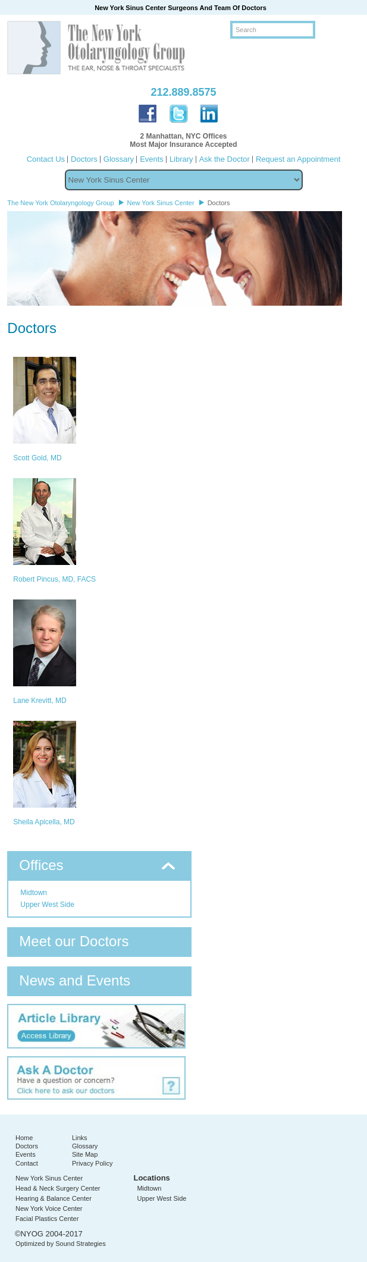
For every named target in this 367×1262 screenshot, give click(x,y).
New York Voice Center (49, 1208)
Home (24, 1137)
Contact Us (46, 159)
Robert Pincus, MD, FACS (54, 579)
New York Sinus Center (49, 1178)
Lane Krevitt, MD (39, 700)
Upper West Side (47, 904)
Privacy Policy (92, 1163)
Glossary (118, 159)
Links (79, 1137)
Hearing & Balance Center (53, 1198)
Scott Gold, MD (37, 458)
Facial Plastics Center (47, 1218)
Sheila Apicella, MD (43, 822)
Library (181, 159)
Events (152, 159)
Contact (26, 1163)
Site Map (85, 1154)
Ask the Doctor (224, 159)
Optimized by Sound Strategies (60, 1243)
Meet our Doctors (73, 941)
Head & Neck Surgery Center (57, 1188)
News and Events (74, 980)
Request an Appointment (298, 159)
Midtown (33, 893)
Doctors (84, 159)
